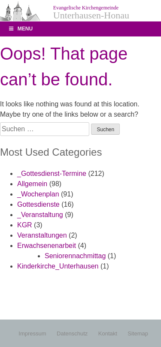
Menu (20, 29)
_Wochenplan (38, 194)
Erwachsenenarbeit (46, 245)
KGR (24, 225)
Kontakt (107, 333)
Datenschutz (72, 333)
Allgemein (32, 183)
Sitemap (138, 333)
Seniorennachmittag (75, 255)
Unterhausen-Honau (91, 13)
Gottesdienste (38, 204)
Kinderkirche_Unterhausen (57, 266)
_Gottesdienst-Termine (51, 173)
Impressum (32, 333)
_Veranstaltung (40, 214)
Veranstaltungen (42, 235)
